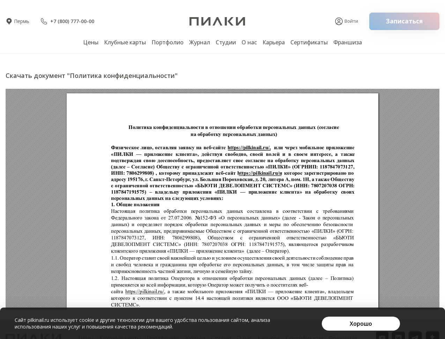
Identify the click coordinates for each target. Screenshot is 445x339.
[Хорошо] (361, 324)
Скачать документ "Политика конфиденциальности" (92, 75)
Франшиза (347, 42)
